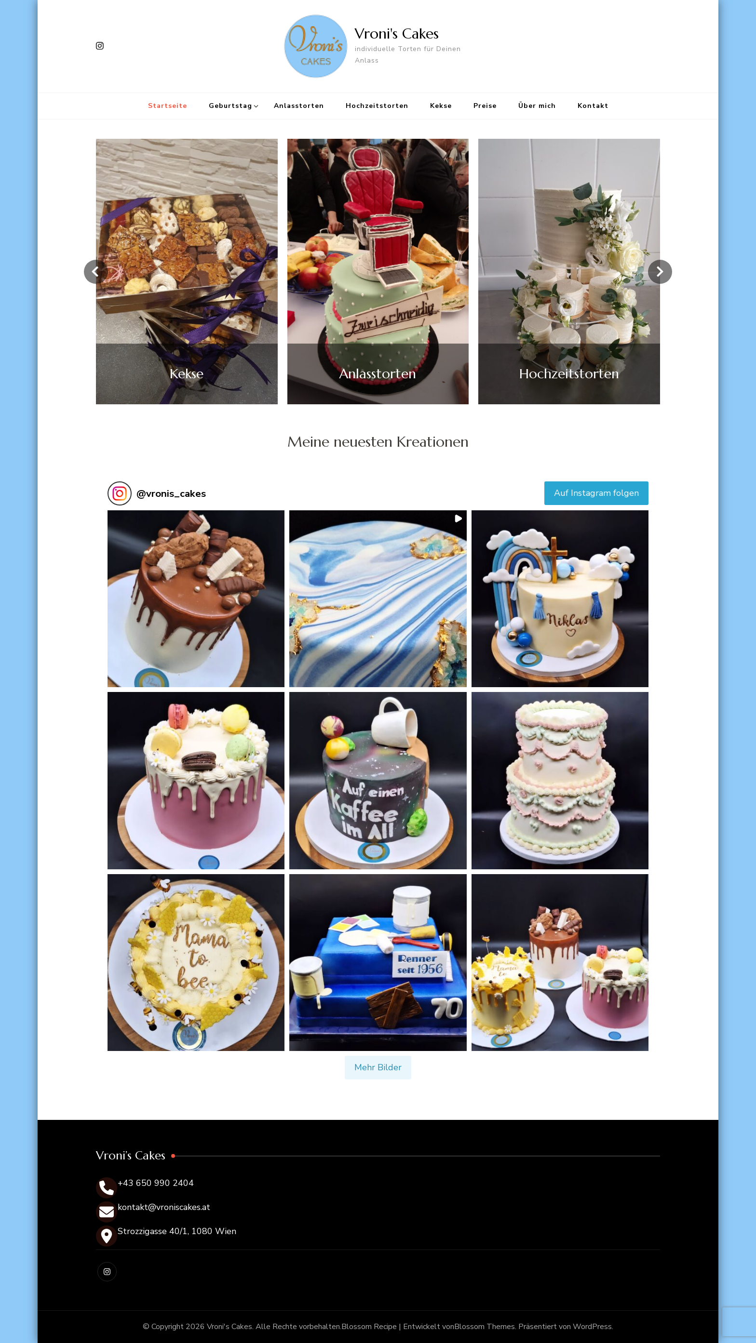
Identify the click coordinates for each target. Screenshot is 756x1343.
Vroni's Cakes (397, 33)
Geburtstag (230, 105)
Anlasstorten (299, 105)
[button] (196, 598)
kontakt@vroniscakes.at (164, 1207)
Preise (485, 105)
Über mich (537, 105)
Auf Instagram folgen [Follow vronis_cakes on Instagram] (596, 493)
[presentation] (96, 272)
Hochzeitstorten (377, 105)
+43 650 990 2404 (156, 1183)
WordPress (592, 1326)
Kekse (441, 105)
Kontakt (593, 105)
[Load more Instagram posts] (378, 1067)
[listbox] (378, 271)
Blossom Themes (484, 1326)
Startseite (167, 105)
